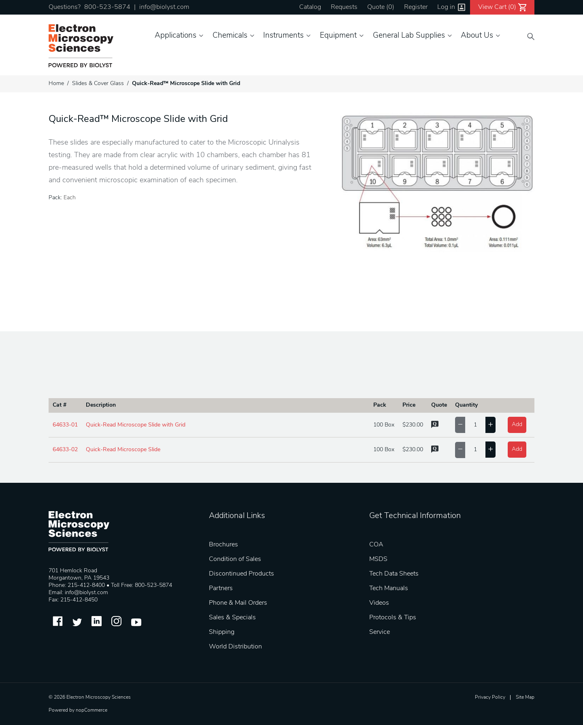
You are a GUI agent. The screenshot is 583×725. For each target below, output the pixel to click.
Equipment (338, 36)
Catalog (310, 7)
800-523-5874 (107, 7)
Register (416, 7)
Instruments (283, 36)
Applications (175, 36)
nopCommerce (91, 710)
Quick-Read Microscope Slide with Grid (135, 425)
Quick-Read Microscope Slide (123, 450)
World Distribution (235, 647)
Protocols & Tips (392, 617)
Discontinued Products (241, 574)
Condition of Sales (235, 559)
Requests (344, 7)
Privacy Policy (490, 697)
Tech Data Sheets (394, 574)
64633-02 (65, 450)
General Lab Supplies (409, 36)
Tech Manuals (388, 588)
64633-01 (65, 425)
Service (379, 632)
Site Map (525, 697)
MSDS (378, 559)
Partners (221, 588)
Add (517, 425)
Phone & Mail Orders (238, 603)
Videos (379, 603)
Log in (446, 7)
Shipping (221, 632)
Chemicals (230, 36)
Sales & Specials (232, 617)
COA (376, 545)
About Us (477, 36)
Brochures (223, 545)
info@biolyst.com (164, 7)
